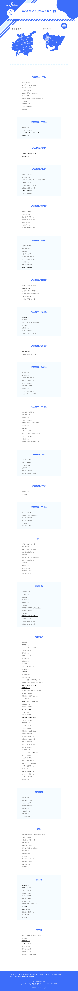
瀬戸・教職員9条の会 (28, 771)
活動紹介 (27, 974)
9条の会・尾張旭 (26, 709)
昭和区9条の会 (26, 288)
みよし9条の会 (26, 909)
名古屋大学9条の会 (27, 267)
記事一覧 (12, 974)
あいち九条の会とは (19, 974)
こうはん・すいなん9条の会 (30, 752)
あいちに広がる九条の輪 (15, 976)
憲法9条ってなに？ (34, 974)
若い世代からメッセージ (45, 974)
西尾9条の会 (25, 885)
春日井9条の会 (26, 688)
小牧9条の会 (25, 672)
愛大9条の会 (25, 135)
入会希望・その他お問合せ (28, 976)
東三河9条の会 (26, 941)
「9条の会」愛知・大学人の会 (30, 133)
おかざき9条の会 (26, 888)
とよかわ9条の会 (26, 943)
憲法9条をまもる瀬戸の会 (29, 717)
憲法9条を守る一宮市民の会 (30, 616)
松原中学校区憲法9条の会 (29, 685)
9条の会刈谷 (25, 906)
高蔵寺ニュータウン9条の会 (30, 701)
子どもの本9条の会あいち (29, 153)
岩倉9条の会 (25, 602)
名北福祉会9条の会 (27, 190)
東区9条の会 (25, 156)
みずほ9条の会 (26, 351)
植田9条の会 (25, 317)
